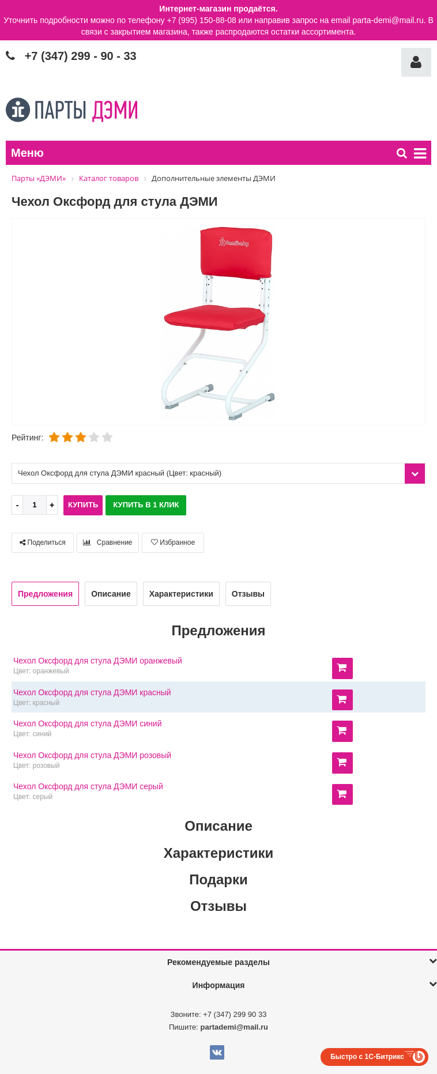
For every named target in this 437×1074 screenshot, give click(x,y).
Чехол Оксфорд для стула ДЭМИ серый (88, 786)
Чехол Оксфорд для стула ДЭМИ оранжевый (97, 660)
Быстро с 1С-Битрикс (367, 1057)
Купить (83, 504)
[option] (218, 322)
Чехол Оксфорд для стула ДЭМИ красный (92, 692)
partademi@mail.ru (234, 1027)
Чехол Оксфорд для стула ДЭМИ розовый (92, 755)
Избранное (173, 542)
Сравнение (107, 542)
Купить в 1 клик (146, 504)
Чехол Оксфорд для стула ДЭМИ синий (87, 723)
